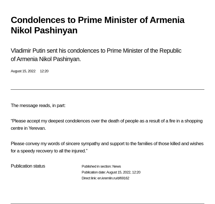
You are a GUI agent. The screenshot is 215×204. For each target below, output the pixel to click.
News (116, 166)
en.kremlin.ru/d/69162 (113, 178)
